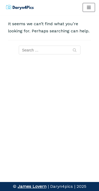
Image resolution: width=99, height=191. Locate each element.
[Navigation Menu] (89, 7)
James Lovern (32, 186)
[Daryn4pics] (20, 7)
